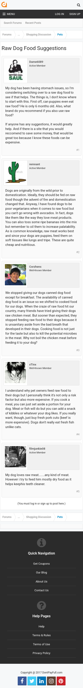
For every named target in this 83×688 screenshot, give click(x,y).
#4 (77, 434)
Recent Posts (33, 22)
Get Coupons (41, 563)
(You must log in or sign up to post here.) (41, 503)
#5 (77, 491)
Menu (9, 14)
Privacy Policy (41, 653)
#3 (77, 350)
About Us (41, 581)
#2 (77, 252)
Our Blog (41, 572)
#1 (77, 150)
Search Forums (13, 22)
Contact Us (42, 590)
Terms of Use (41, 644)
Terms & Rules (41, 635)
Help (41, 626)
